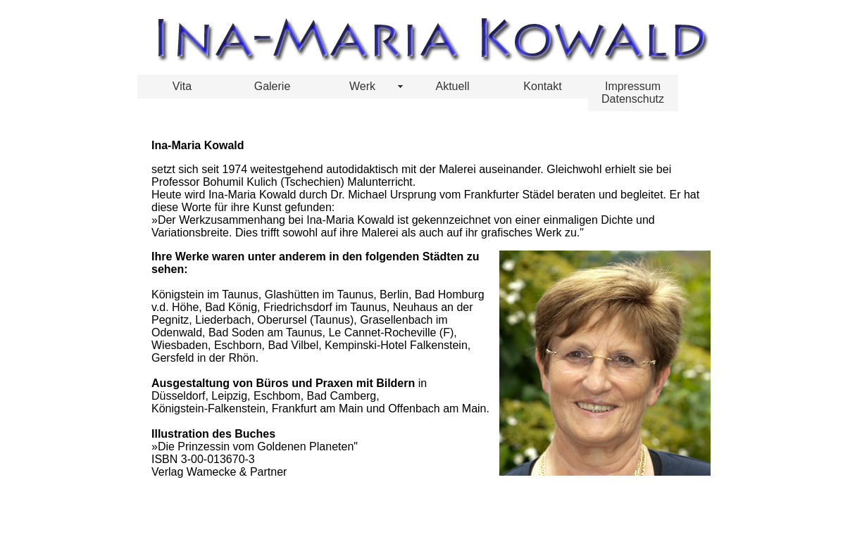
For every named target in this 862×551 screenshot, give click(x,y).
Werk (362, 86)
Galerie (272, 86)
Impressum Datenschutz (632, 92)
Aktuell (452, 86)
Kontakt (542, 86)
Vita (182, 86)
